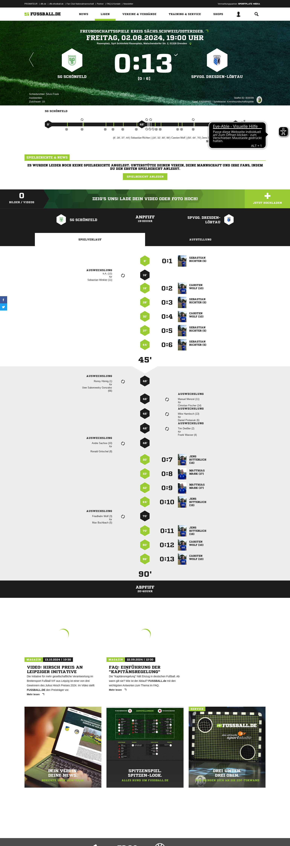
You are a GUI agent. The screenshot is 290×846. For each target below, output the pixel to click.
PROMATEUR (30, 4)
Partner (100, 4)
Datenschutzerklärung (48, 837)
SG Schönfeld (72, 77)
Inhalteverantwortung (112, 837)
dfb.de (43, 4)
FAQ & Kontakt (113, 4)
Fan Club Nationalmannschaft (80, 4)
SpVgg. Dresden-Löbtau (217, 77)
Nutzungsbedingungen (71, 837)
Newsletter (128, 4)
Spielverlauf (90, 239)
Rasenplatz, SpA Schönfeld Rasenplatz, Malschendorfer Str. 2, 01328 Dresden (145, 43)
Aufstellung (200, 239)
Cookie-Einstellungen (135, 837)
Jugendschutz (92, 837)
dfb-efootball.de (56, 4)
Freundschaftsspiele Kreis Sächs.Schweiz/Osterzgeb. (145, 31)
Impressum (29, 837)
